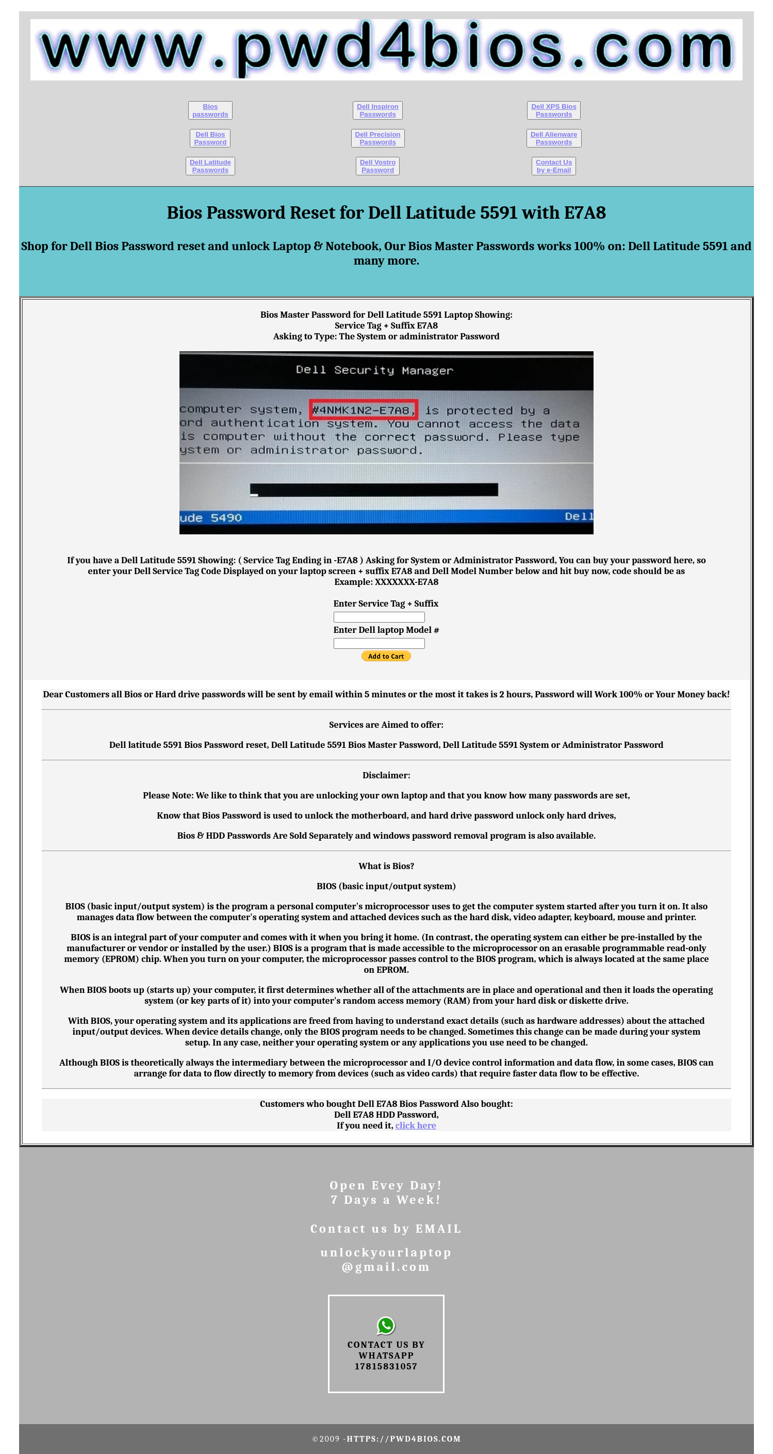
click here (416, 1125)
